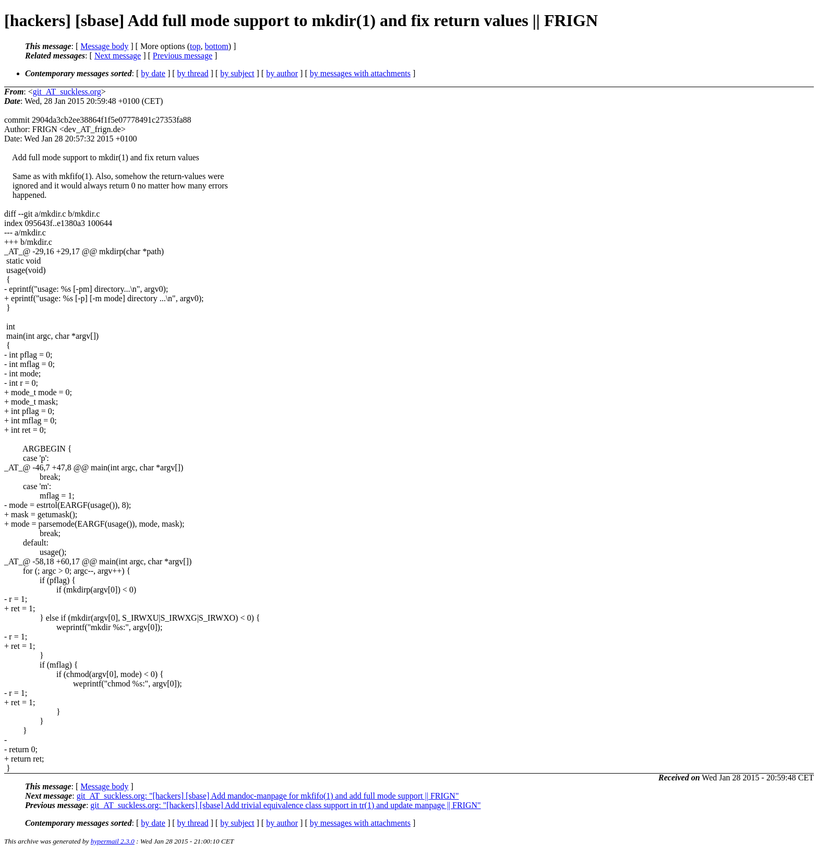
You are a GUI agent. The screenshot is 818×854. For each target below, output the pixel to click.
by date (153, 73)
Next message (117, 55)
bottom (216, 46)
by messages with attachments (360, 73)
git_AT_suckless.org (67, 91)
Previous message (182, 55)
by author (282, 73)
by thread (193, 73)
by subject (237, 73)
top (195, 46)
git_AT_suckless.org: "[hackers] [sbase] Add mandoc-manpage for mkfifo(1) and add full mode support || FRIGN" (268, 795)
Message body (104, 46)
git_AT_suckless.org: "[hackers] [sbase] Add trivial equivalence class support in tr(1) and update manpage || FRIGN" (285, 805)
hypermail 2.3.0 (113, 841)
